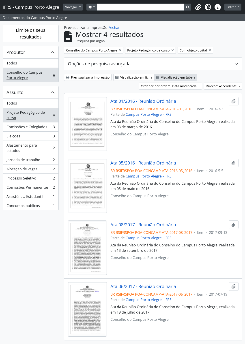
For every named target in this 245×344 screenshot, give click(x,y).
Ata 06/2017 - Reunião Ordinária (143, 286)
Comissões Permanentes (30, 188)
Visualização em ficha (133, 77)
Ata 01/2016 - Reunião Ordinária (143, 101)
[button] (198, 7)
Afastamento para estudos (30, 148)
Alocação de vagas (30, 170)
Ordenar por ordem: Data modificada (169, 86)
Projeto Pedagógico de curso (30, 115)
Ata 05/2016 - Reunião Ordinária (143, 163)
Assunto (15, 92)
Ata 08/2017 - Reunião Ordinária (143, 224)
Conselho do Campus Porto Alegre (30, 75)
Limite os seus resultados (30, 33)
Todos (11, 63)
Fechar (114, 27)
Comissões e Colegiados (30, 128)
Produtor (15, 52)
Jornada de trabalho (30, 161)
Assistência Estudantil (30, 197)
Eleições (30, 137)
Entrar (231, 7)
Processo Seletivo (30, 179)
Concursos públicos (30, 206)
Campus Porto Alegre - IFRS (149, 114)
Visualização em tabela (175, 77)
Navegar (71, 7)
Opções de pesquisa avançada (99, 64)
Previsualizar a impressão (88, 77)
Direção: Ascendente (222, 86)
